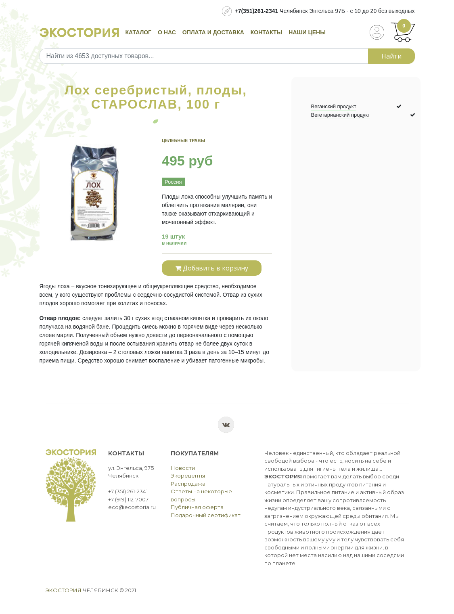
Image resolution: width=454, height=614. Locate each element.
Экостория (64, 590)
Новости (183, 468)
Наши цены (307, 32)
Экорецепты (188, 475)
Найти (391, 56)
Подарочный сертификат (206, 515)
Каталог (139, 32)
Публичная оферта (197, 507)
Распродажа (188, 483)
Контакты (266, 32)
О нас (167, 32)
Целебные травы (183, 140)
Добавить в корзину (211, 268)
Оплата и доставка (213, 32)
